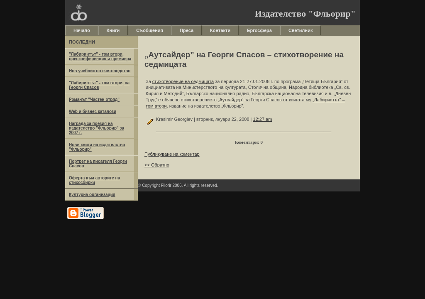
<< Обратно (156, 164)
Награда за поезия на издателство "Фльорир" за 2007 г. (96, 128)
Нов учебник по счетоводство (99, 71)
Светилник (300, 30)
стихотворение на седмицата (183, 81)
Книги (113, 30)
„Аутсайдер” (230, 99)
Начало (81, 30)
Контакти (220, 30)
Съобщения (149, 30)
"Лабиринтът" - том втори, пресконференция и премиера (100, 56)
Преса (186, 30)
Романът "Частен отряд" (94, 99)
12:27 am (262, 119)
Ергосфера (259, 30)
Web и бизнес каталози (92, 111)
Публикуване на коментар (172, 154)
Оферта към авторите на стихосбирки (94, 180)
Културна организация (92, 194)
